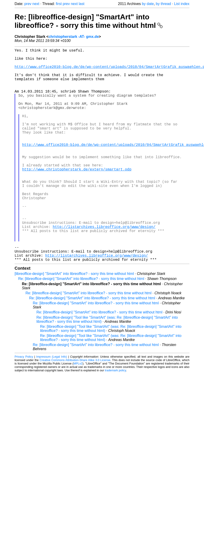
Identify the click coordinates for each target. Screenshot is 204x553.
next (35, 4)
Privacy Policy (24, 404)
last (81, 4)
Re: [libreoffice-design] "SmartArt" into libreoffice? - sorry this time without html (89, 21)
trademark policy (115, 417)
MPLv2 (78, 411)
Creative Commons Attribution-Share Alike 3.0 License (75, 407)
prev (27, 4)
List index (181, 4)
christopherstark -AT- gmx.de (73, 37)
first (59, 4)
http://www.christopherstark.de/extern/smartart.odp (76, 196)
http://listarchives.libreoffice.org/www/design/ (104, 266)
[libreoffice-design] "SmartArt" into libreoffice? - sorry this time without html (74, 321)
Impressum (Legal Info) (51, 404)
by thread (163, 4)
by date (148, 4)
